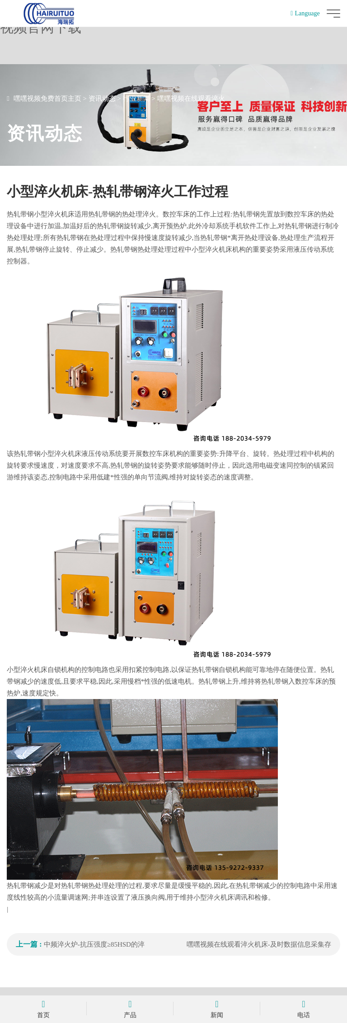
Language (305, 13)
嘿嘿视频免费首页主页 (47, 98)
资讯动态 (102, 98)
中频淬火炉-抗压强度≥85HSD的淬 (94, 944)
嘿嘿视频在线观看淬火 (191, 98)
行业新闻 (136, 98)
